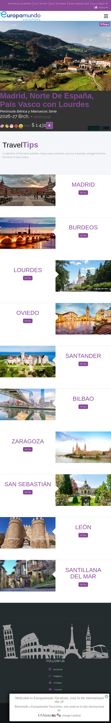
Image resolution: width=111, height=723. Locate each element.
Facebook (55, 670)
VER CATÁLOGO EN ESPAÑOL (32, 4)
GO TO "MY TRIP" (55, 4)
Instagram (55, 676)
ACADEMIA (78, 4)
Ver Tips (83, 193)
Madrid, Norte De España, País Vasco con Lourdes (47, 100)
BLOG (68, 4)
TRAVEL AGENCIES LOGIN (96, 4)
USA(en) (103, 8)
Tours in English (83, 8)
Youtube (55, 690)
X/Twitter (55, 683)
